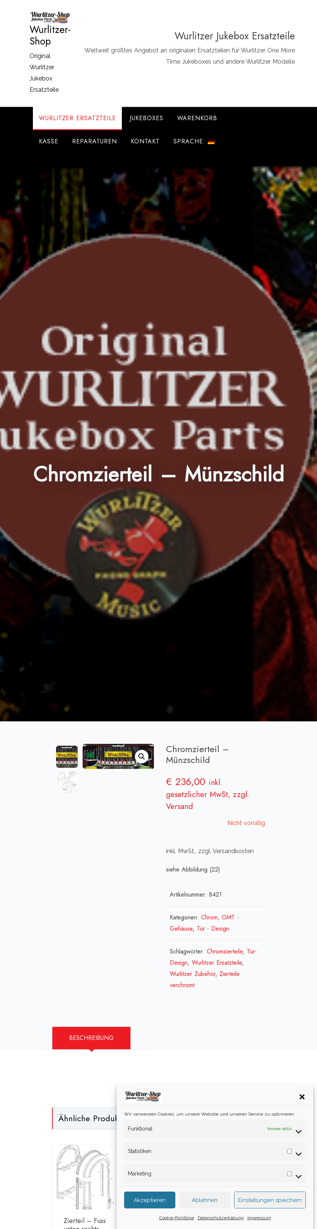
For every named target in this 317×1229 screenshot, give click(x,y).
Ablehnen (205, 1206)
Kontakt (145, 141)
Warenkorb (197, 118)
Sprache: (194, 141)
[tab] (91, 1038)
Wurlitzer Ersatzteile (77, 118)
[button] (302, 1102)
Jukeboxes (146, 118)
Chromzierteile (225, 951)
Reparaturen (94, 141)
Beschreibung (91, 1038)
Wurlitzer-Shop (50, 35)
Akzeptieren (150, 1206)
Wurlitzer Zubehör (192, 974)
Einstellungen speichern (270, 1206)
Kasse (48, 141)
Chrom (209, 917)
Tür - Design (213, 928)
